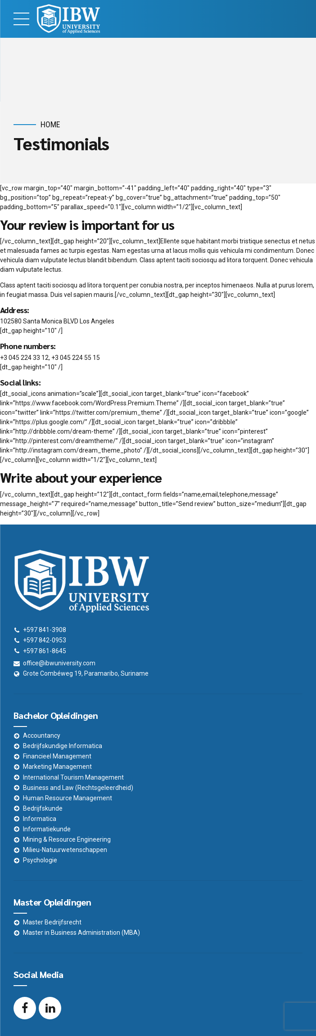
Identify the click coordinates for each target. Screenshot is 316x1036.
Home (50, 124)
